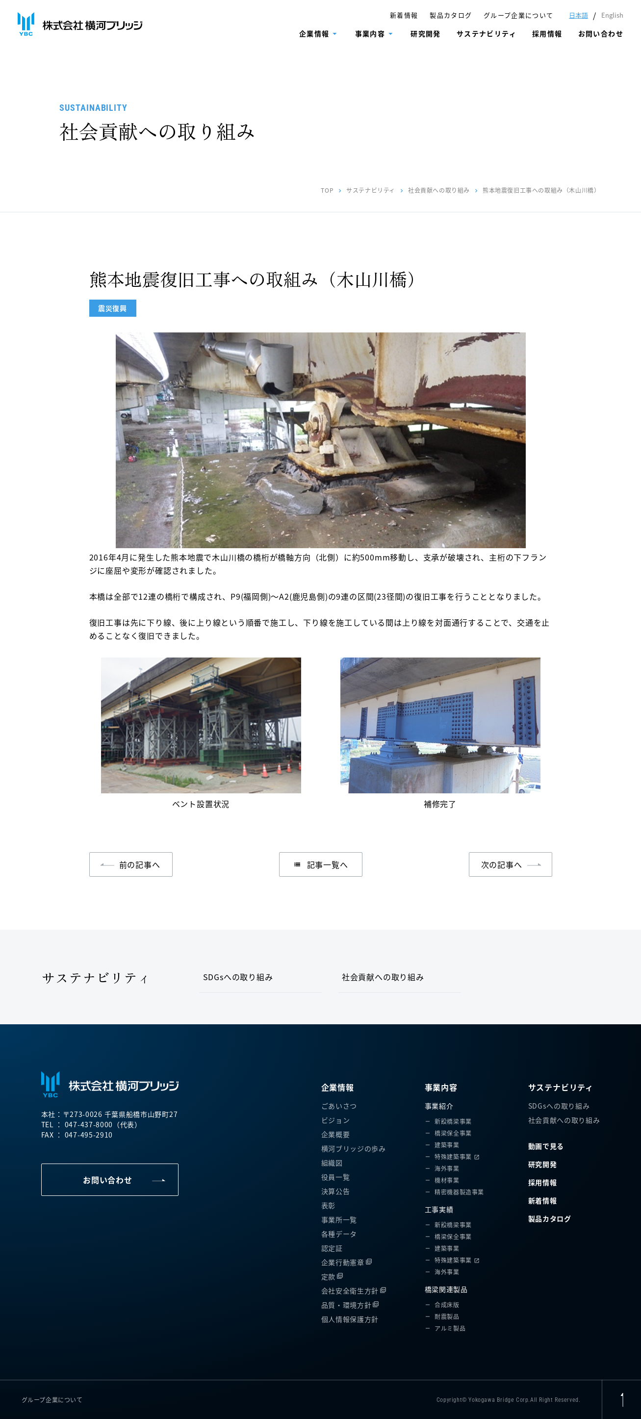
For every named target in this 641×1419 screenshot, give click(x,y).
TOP (327, 190)
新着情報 (404, 15)
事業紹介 (439, 1106)
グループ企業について (518, 15)
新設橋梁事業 (453, 1121)
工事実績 (439, 1209)
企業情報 (314, 33)
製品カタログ (451, 15)
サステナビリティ (486, 33)
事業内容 (370, 33)
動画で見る (546, 1146)
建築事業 (447, 1144)
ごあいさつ (339, 1106)
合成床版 (447, 1304)
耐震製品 (447, 1316)
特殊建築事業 (453, 1156)
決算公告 (335, 1191)
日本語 (578, 15)
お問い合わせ (600, 33)
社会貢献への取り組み (439, 190)
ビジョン (335, 1120)
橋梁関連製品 (446, 1289)
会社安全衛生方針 (350, 1290)
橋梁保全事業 (453, 1133)
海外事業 (447, 1168)
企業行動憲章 (342, 1262)
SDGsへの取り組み (238, 977)
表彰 (328, 1205)
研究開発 (425, 33)
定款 (328, 1276)
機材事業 (447, 1180)
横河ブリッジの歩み (353, 1148)
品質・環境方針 (346, 1305)
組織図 (332, 1162)
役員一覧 (335, 1177)
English (612, 15)
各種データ (339, 1234)
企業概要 (335, 1134)
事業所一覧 (339, 1219)
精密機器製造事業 (459, 1192)
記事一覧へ (320, 864)
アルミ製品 (450, 1328)
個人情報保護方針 (350, 1319)
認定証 (332, 1248)
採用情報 (547, 33)
